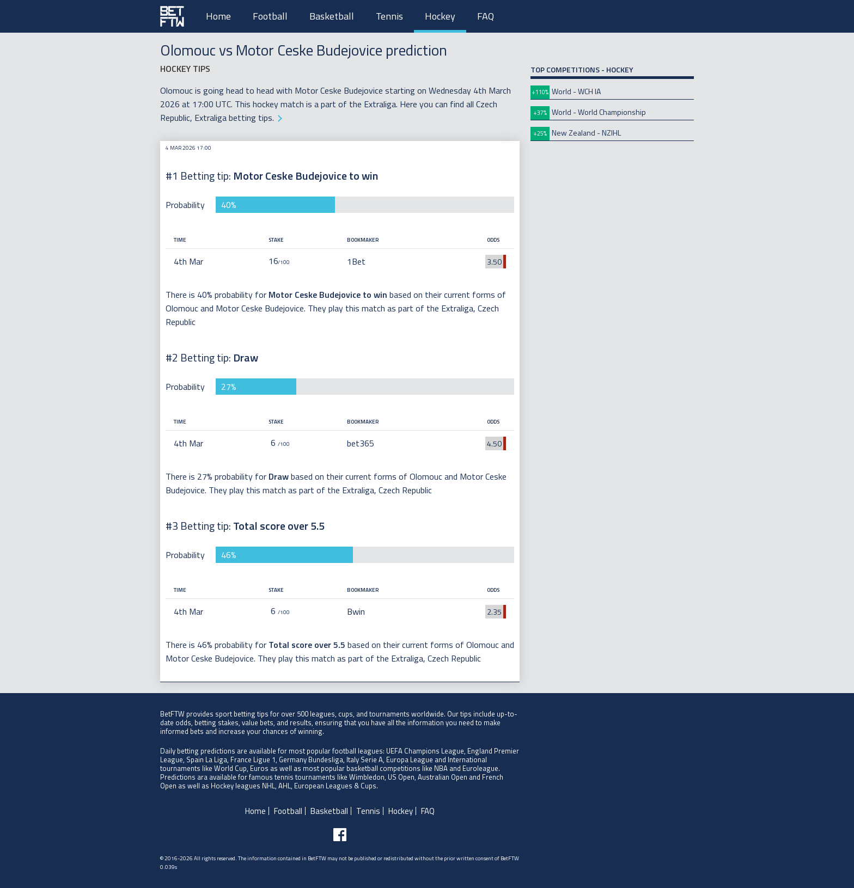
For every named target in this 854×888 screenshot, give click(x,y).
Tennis (389, 16)
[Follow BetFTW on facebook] (340, 834)
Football (270, 16)
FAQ (485, 16)
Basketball (331, 16)
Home (218, 16)
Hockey (440, 16)
